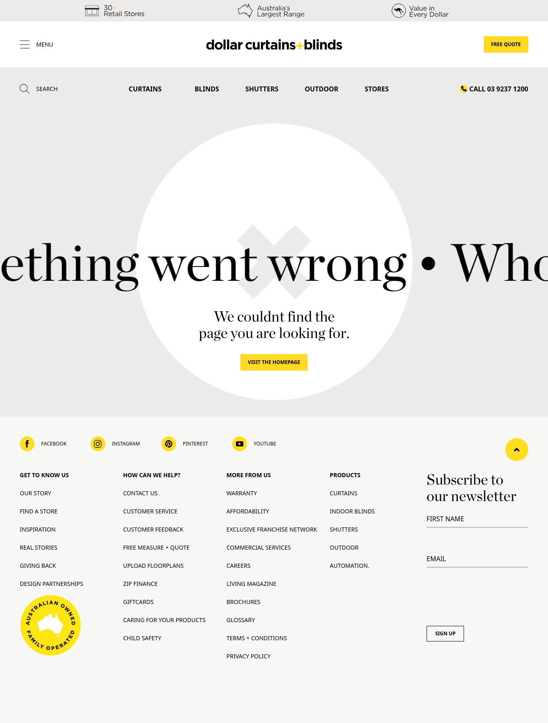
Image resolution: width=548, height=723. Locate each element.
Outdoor (321, 88)
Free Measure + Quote (156, 547)
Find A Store (39, 511)
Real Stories (38, 547)
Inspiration (38, 529)
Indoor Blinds (352, 511)
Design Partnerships (51, 584)
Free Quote (506, 44)
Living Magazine (251, 584)
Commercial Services (258, 547)
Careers (238, 565)
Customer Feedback (153, 529)
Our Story (35, 493)
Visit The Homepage (274, 362)
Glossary (240, 620)
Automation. (349, 565)
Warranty (241, 493)
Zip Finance (140, 584)
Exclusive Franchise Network (271, 529)
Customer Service (150, 511)
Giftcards (138, 602)
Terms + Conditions (256, 638)
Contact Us (140, 493)
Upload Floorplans (153, 565)
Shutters (261, 88)
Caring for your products (164, 620)
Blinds (207, 88)
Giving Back (38, 565)
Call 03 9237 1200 (498, 88)
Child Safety (142, 638)
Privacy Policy (248, 656)
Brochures (243, 602)
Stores (377, 88)
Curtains (145, 88)
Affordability (247, 511)
